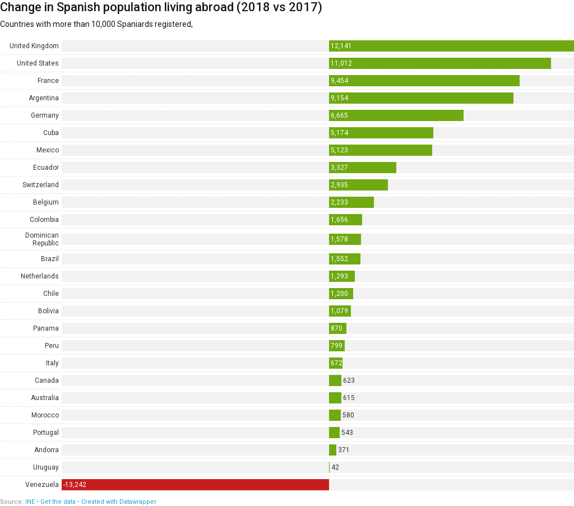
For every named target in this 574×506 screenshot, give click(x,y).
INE (30, 501)
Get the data (58, 501)
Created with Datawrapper (118, 501)
